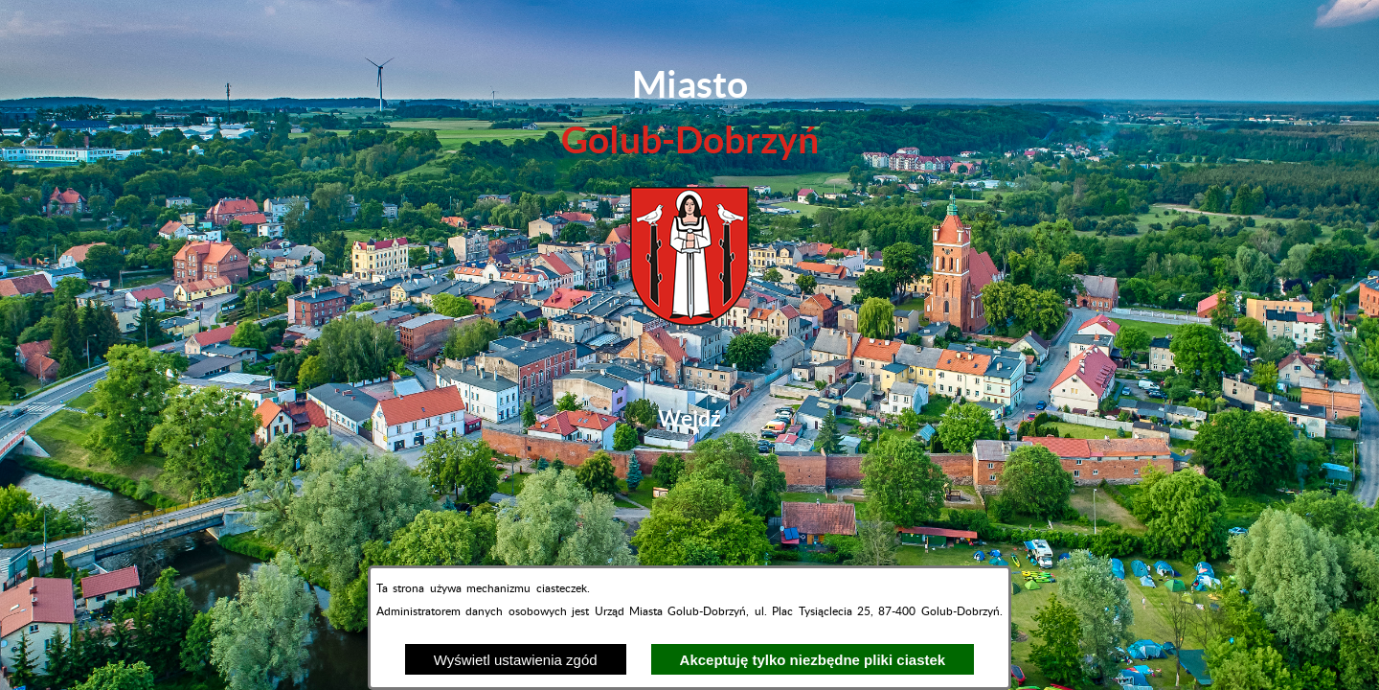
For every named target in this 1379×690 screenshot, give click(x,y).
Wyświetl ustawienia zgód (516, 660)
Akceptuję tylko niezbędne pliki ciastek (813, 660)
